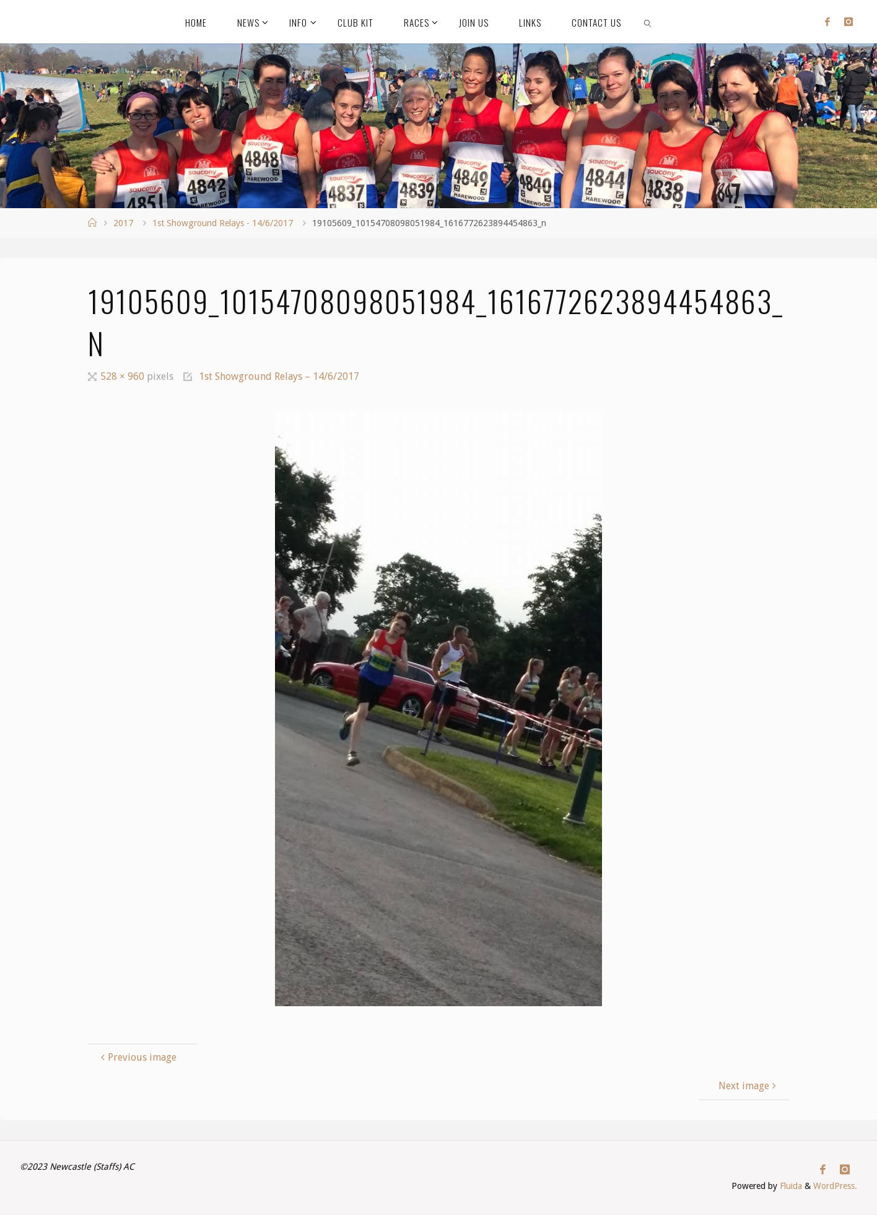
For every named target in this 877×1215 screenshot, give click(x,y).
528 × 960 (123, 376)
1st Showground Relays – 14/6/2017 (279, 376)
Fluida (789, 1186)
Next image (748, 1086)
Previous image (137, 1057)
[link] (648, 21)
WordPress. (835, 1186)
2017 (123, 223)
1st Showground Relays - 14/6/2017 (222, 223)
